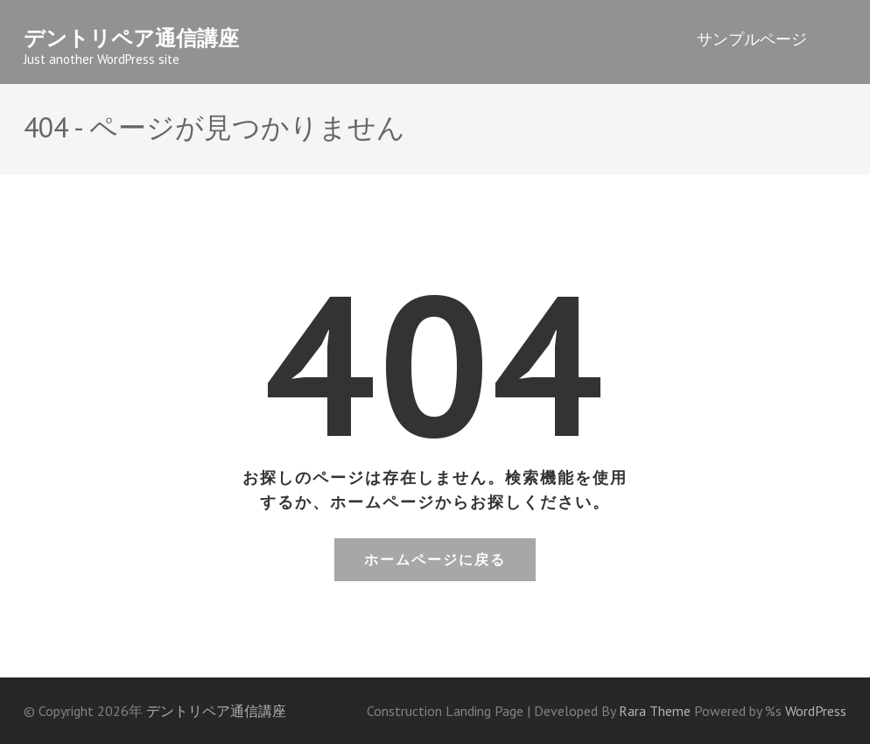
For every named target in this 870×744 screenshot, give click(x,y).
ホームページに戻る (435, 559)
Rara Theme (656, 710)
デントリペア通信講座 (131, 38)
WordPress (815, 710)
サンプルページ (752, 39)
